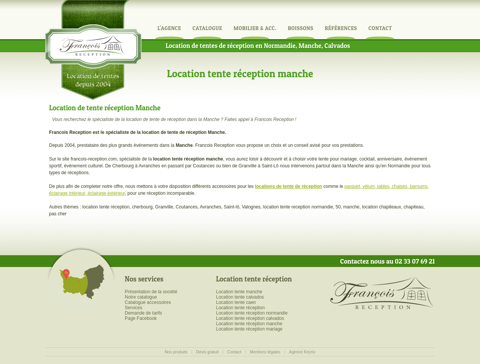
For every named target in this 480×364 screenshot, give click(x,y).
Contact (380, 28)
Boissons (300, 28)
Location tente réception (254, 279)
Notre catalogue (141, 297)
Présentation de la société (151, 291)
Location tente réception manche (249, 323)
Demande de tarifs (143, 313)
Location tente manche (239, 291)
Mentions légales (265, 352)
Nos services (144, 279)
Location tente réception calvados (250, 318)
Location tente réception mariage (249, 329)
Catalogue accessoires (148, 302)
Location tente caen (236, 302)
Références (341, 28)
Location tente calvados (240, 297)
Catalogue (207, 28)
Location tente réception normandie (252, 313)
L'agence (169, 28)
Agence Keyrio (302, 352)
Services (133, 307)
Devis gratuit (207, 352)
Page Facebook (141, 318)
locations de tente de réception (288, 186)
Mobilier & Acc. (255, 28)
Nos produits (176, 352)
